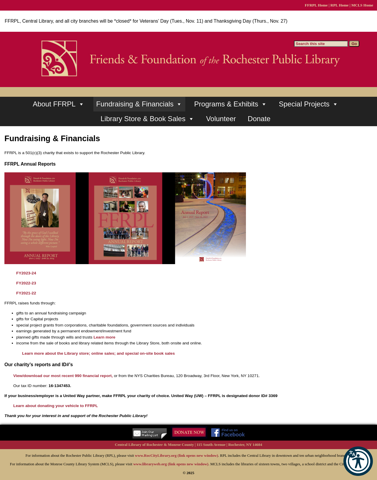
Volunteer (221, 119)
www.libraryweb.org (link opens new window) (170, 464)
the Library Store (144, 343)
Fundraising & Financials (139, 104)
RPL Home (339, 5)
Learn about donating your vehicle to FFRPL (55, 406)
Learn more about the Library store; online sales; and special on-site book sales (98, 353)
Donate (259, 119)
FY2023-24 (26, 273)
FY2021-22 (26, 293)
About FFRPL (58, 104)
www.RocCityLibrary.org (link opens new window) (176, 455)
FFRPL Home (316, 5)
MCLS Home (362, 5)
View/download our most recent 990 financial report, (63, 376)
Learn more (104, 337)
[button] (358, 461)
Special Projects (308, 104)
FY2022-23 (26, 283)
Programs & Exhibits (230, 104)
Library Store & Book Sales (147, 118)
